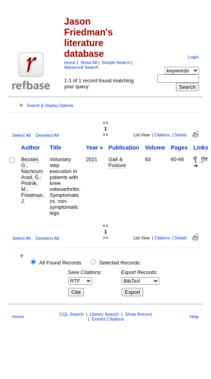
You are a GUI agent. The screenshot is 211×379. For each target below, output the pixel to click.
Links (201, 147)
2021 (91, 159)
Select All (21, 135)
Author (30, 147)
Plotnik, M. (29, 186)
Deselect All (47, 135)
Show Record (138, 314)
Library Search (104, 314)
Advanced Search (81, 67)
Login (193, 56)
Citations (162, 135)
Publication (124, 147)
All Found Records (60, 263)
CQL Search (71, 314)
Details (180, 135)
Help (194, 316)
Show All (89, 62)
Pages (179, 147)
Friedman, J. (32, 198)
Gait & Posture (117, 162)
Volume (155, 147)
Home (70, 62)
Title (55, 147)
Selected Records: (120, 263)
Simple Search (116, 62)
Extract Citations (108, 319)
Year (92, 147)
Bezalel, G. (30, 162)
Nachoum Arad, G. (32, 174)
